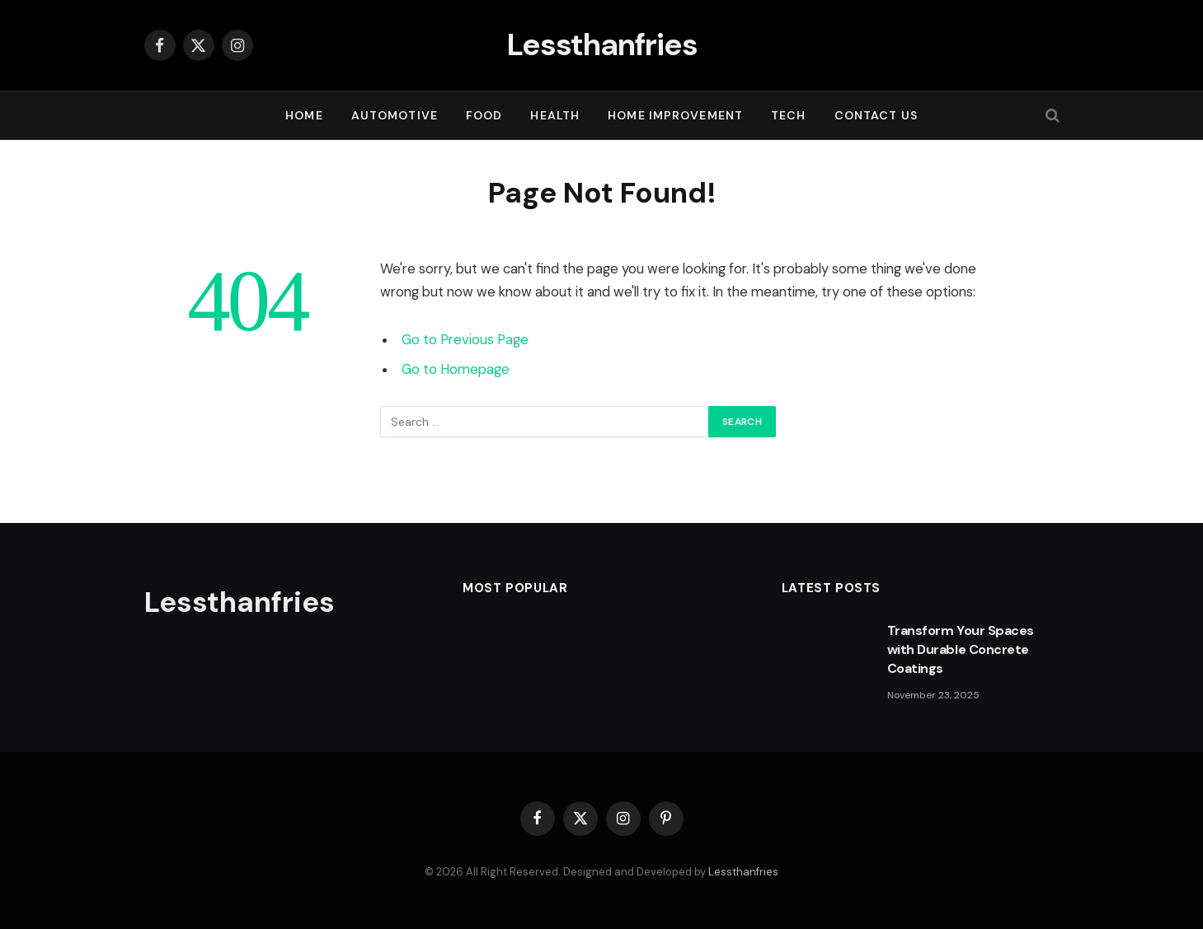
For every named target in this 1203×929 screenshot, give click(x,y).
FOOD (484, 115)
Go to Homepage (456, 369)
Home (303, 115)
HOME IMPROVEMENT (675, 115)
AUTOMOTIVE (394, 115)
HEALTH (555, 115)
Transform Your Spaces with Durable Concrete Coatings (960, 649)
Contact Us (876, 115)
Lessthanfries (743, 872)
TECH (788, 115)
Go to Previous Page (465, 339)
